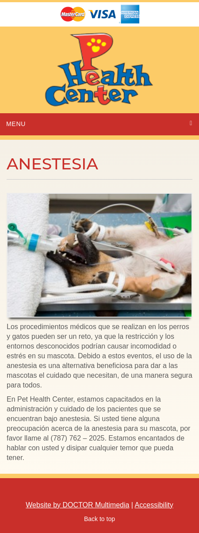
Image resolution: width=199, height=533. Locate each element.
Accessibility (154, 505)
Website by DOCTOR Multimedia (77, 505)
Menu (16, 123)
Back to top (99, 518)
